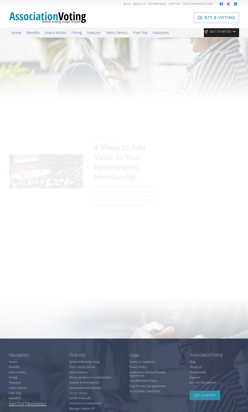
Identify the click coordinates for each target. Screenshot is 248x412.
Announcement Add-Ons (85, 388)
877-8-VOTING (211, 176)
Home (13, 362)
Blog (192, 362)
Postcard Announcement (85, 403)
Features (15, 382)
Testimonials (198, 372)
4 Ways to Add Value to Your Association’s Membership (120, 146)
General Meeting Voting (84, 362)
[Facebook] (221, 4)
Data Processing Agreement (147, 386)
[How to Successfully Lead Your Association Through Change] (212, 227)
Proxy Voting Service (82, 367)
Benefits (14, 367)
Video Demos (18, 388)
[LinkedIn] (235, 4)
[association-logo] (47, 18)
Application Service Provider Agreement (147, 373)
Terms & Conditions (142, 362)
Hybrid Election (79, 372)
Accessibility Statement (144, 391)
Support (195, 377)
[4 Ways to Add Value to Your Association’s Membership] (46, 155)
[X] (228, 4)
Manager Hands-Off (82, 408)
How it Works (17, 372)
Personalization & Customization (90, 377)
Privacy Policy (137, 367)
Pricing (13, 377)
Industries (15, 398)
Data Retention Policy (143, 381)
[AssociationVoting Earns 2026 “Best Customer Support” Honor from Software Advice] (212, 277)
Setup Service (78, 393)
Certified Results (80, 398)
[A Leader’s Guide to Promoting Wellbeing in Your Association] (212, 251)
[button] (219, 31)
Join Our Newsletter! (203, 382)
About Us (196, 367)
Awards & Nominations (84, 382)
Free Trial (15, 393)
